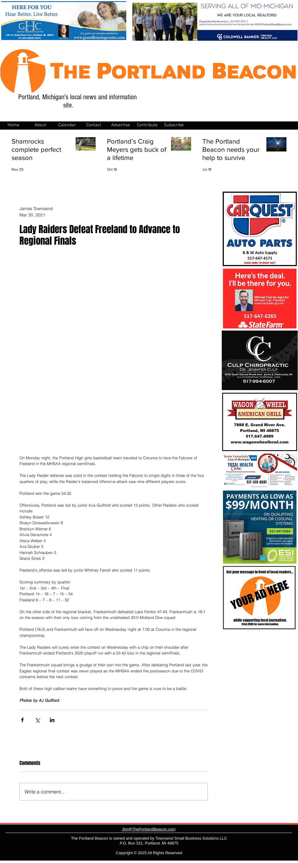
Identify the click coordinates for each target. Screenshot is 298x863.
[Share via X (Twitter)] (37, 720)
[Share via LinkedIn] (52, 720)
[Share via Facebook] (22, 720)
